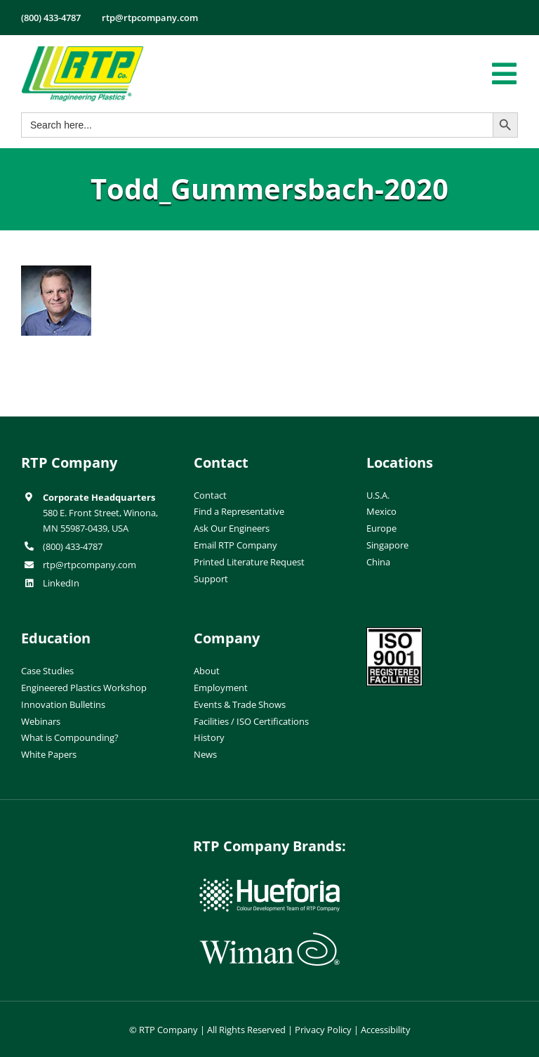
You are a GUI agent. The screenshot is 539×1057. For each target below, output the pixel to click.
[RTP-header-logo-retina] (82, 51)
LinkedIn (61, 583)
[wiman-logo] (269, 938)
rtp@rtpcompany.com (89, 564)
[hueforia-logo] (269, 884)
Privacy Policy (323, 1029)
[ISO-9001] (394, 633)
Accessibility (386, 1029)
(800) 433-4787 (72, 546)
